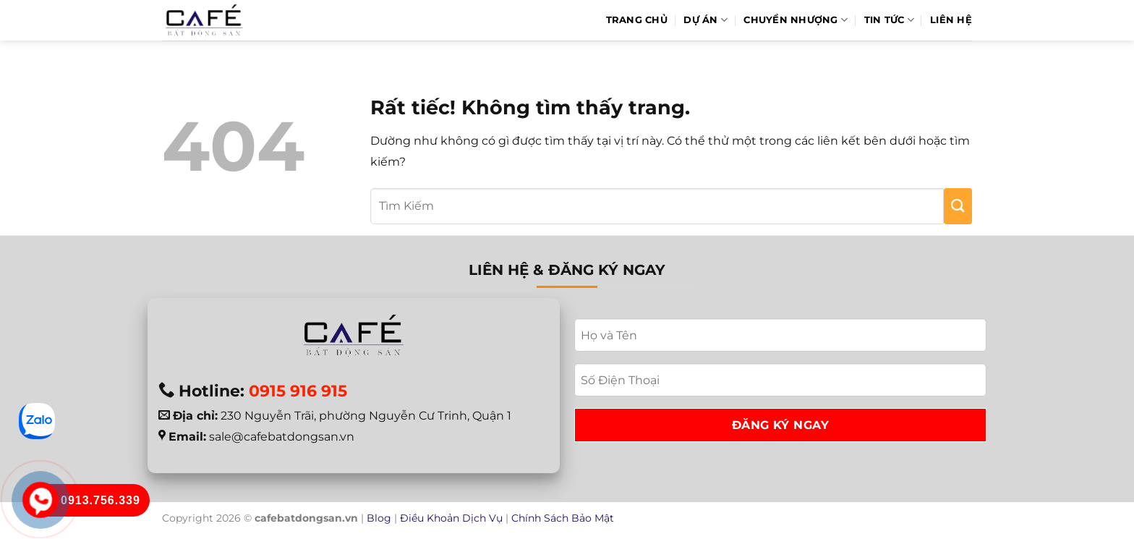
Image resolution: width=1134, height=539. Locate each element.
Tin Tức (889, 20)
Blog (379, 518)
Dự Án (705, 20)
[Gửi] (958, 206)
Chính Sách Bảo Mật (562, 518)
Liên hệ (951, 19)
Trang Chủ (637, 19)
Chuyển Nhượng (795, 20)
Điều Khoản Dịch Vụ (451, 518)
